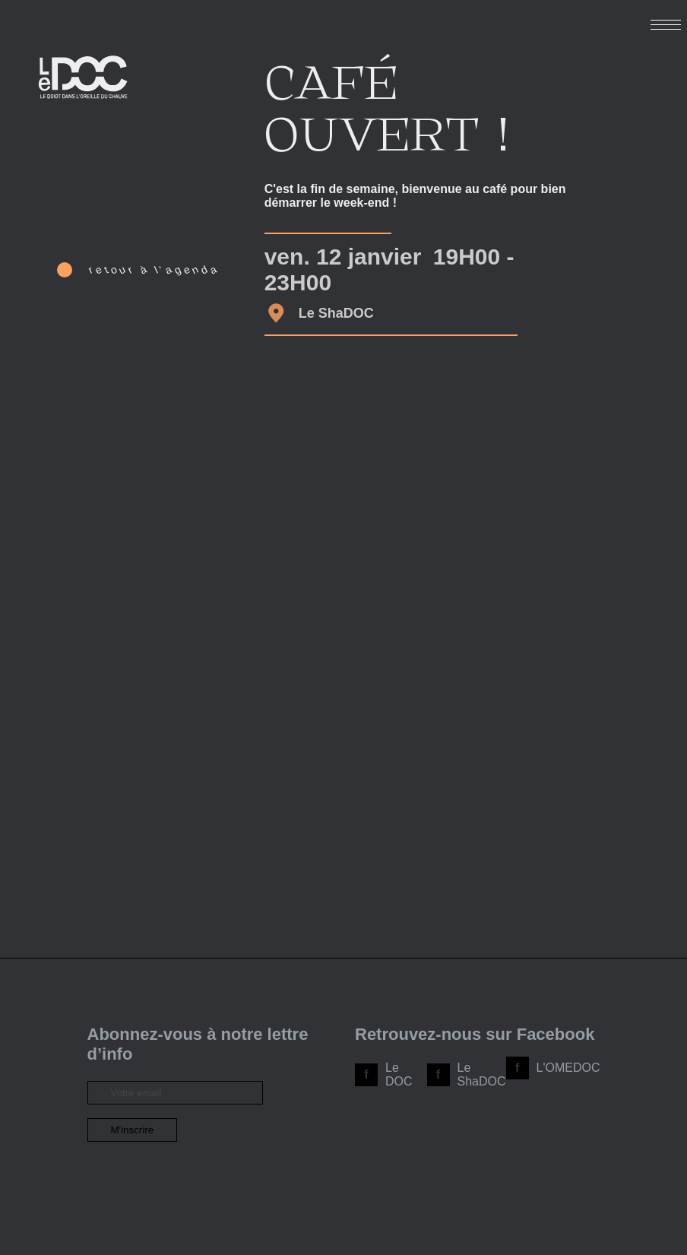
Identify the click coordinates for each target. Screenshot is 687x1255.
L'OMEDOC (568, 1067)
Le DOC (399, 1074)
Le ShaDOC (481, 1074)
